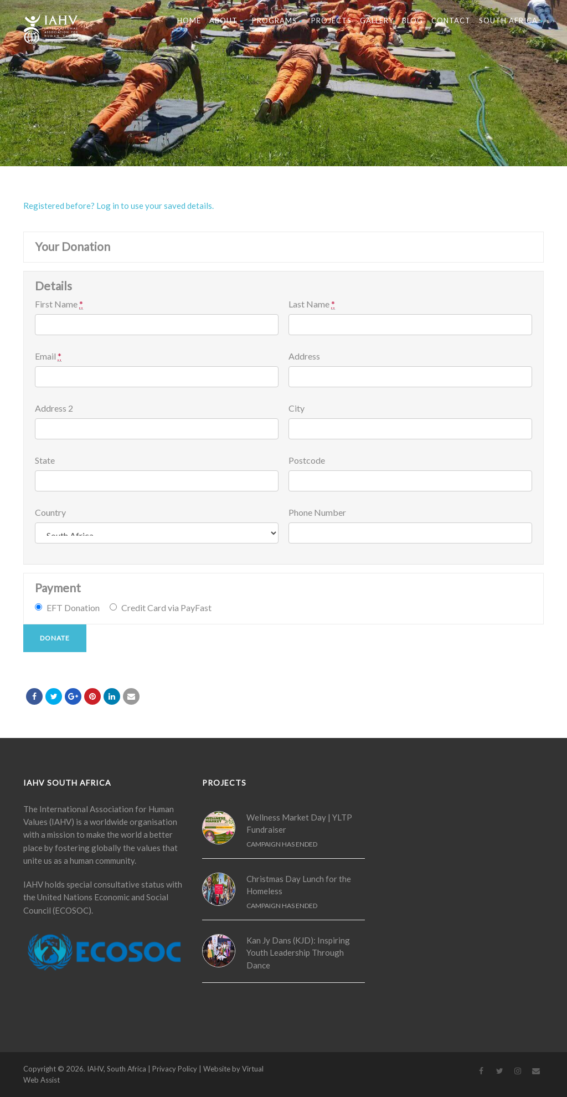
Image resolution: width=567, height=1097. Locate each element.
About (226, 20)
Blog (412, 20)
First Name (59, 304)
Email (48, 356)
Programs (277, 20)
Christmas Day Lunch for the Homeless (298, 885)
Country (50, 512)
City (296, 408)
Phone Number (317, 512)
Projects (331, 20)
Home (189, 20)
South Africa (511, 20)
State (45, 460)
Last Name (311, 304)
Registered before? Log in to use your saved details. (118, 206)
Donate (55, 638)
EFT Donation (73, 607)
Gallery (377, 20)
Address (304, 356)
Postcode (306, 460)
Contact (451, 20)
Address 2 (54, 408)
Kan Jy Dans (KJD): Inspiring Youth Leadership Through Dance (298, 952)
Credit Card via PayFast (166, 607)
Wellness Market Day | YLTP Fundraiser (299, 823)
